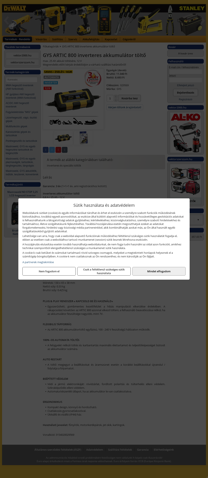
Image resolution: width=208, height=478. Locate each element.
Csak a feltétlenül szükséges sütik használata (104, 271)
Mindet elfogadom (158, 271)
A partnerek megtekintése (38, 262)
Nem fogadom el (49, 271)
